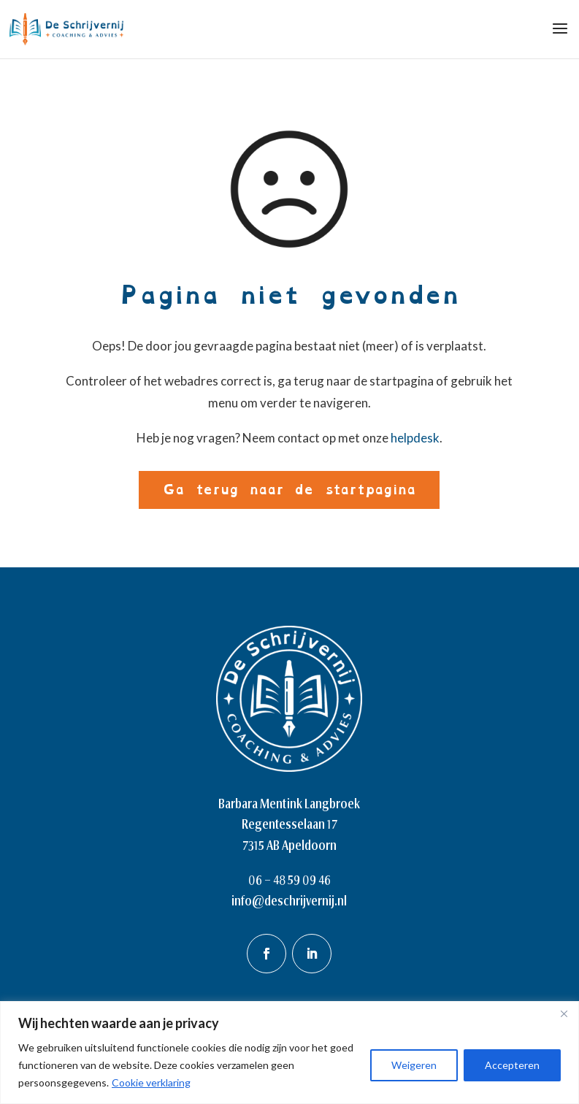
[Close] (563, 1013)
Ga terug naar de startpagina (289, 489)
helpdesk (415, 437)
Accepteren (512, 1065)
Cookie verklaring (151, 1082)
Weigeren (414, 1065)
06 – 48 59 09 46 (289, 880)
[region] (289, 1052)
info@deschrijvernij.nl (289, 901)
